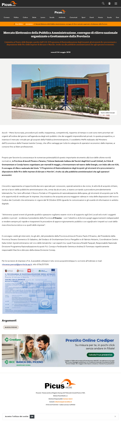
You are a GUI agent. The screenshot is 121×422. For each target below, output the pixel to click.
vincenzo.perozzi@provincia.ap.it (17, 264)
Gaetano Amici (68, 399)
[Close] (115, 416)
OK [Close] (32, 416)
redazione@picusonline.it (63, 402)
